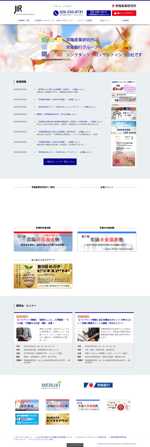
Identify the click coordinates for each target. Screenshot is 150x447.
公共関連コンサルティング (44, 20)
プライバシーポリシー (24, 437)
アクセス (68, 6)
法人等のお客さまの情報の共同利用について (54, 437)
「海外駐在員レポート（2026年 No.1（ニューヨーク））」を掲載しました (66, 107)
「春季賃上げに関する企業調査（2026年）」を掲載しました (60, 89)
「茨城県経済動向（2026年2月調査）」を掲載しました (58, 142)
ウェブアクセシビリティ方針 (41, 439)
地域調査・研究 (24, 20)
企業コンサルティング (64, 20)
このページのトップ (76, 445)
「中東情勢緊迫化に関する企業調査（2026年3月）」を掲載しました (64, 132)
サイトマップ (20, 439)
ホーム (57, 6)
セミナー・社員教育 (85, 20)
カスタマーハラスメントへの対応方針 (91, 437)
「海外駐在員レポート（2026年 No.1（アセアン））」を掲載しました (64, 152)
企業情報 (125, 20)
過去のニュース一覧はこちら (61, 161)
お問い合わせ (99, 13)
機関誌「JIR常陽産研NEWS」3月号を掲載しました (57, 114)
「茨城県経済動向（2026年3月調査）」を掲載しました (58, 99)
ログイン (124, 13)
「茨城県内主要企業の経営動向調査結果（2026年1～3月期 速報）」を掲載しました (70, 122)
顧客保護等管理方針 (119, 437)
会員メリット (105, 20)
